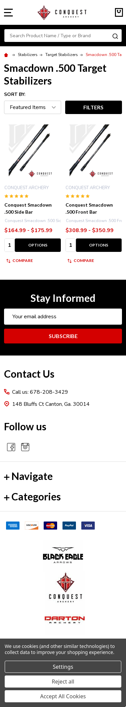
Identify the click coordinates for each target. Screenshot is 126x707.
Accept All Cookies (63, 696)
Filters (93, 107)
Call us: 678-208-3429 (40, 392)
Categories (32, 496)
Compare (19, 260)
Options (37, 245)
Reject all (63, 681)
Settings (63, 666)
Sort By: (14, 94)
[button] (63, 556)
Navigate (28, 476)
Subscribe (63, 336)
